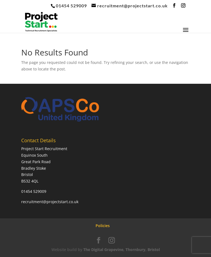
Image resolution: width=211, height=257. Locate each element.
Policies (103, 225)
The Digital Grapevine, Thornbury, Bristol (121, 249)
